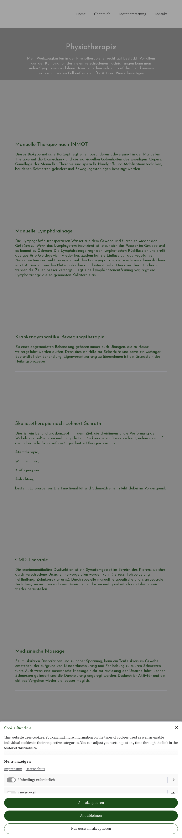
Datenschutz (35, 769)
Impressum (13, 769)
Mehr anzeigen (17, 762)
